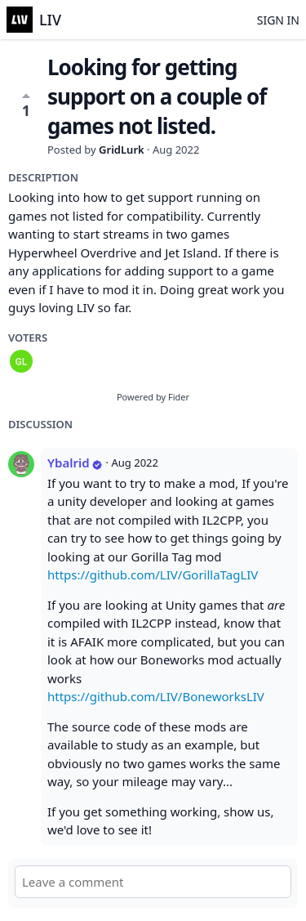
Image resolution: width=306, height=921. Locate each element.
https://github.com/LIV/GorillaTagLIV (152, 574)
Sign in (278, 20)
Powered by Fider (153, 397)
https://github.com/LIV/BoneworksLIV (155, 696)
